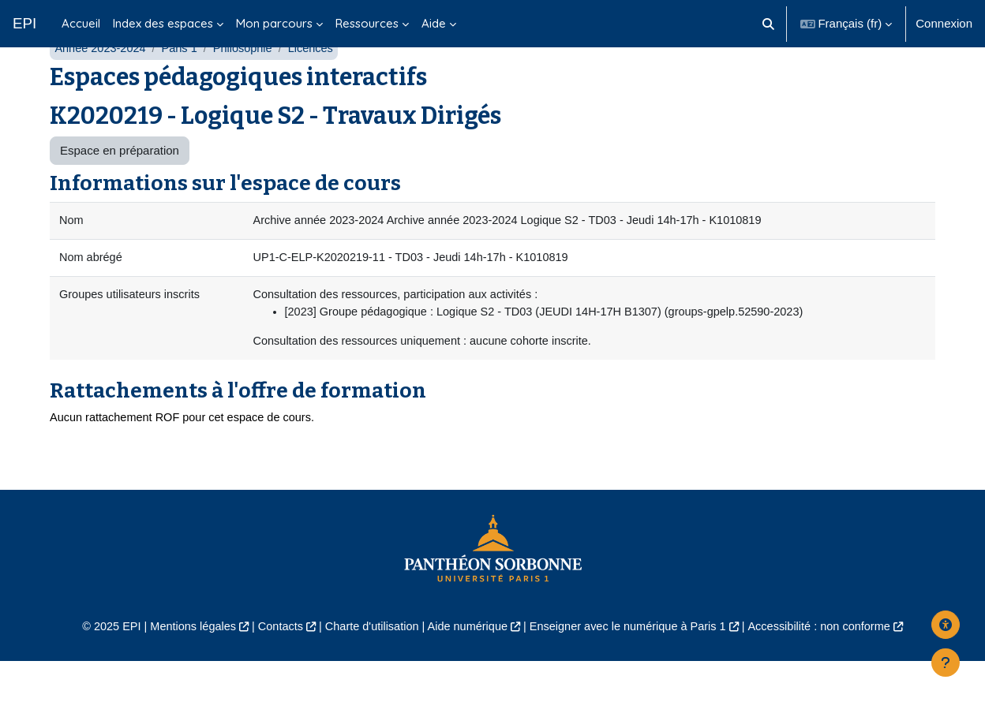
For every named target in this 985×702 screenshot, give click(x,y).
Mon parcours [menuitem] (274, 23)
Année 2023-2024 (101, 84)
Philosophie (248, 84)
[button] (768, 23)
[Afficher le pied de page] (945, 662)
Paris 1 (183, 84)
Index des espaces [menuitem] (163, 23)
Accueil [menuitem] (81, 23)
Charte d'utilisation (367, 667)
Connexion (944, 23)
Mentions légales (182, 667)
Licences (317, 84)
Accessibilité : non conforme (831, 667)
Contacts (272, 667)
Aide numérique (466, 667)
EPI (24, 23)
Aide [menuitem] (433, 23)
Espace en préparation (119, 187)
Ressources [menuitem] (367, 23)
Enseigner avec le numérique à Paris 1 (633, 667)
